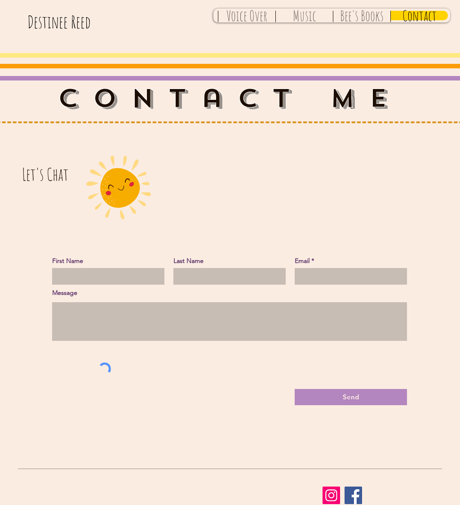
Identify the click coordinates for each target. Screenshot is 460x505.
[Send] (351, 397)
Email (302, 261)
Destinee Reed (59, 21)
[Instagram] (331, 495)
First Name (67, 261)
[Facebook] (353, 495)
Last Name (188, 261)
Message (64, 293)
